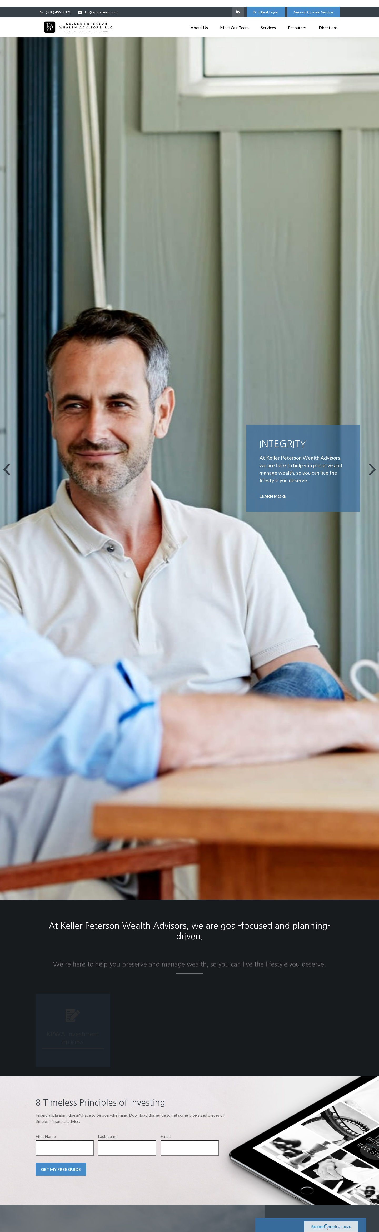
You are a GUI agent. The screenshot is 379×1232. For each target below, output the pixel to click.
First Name (46, 1129)
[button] (199, 20)
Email (166, 1129)
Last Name (107, 1129)
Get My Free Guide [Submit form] (61, 1162)
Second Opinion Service (313, 5)
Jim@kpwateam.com (97, 5)
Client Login (265, 5)
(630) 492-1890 (55, 5)
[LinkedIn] (238, 5)
